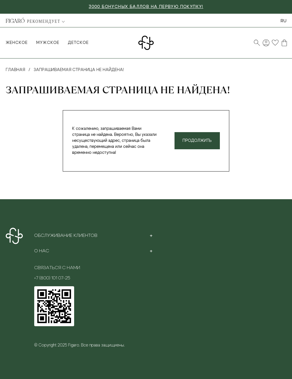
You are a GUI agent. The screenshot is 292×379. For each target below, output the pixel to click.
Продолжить (197, 141)
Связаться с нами (57, 267)
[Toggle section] (151, 235)
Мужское (47, 43)
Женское (17, 43)
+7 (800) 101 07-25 (52, 278)
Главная (15, 70)
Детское (78, 43)
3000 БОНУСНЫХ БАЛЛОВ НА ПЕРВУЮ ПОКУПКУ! (146, 7)
